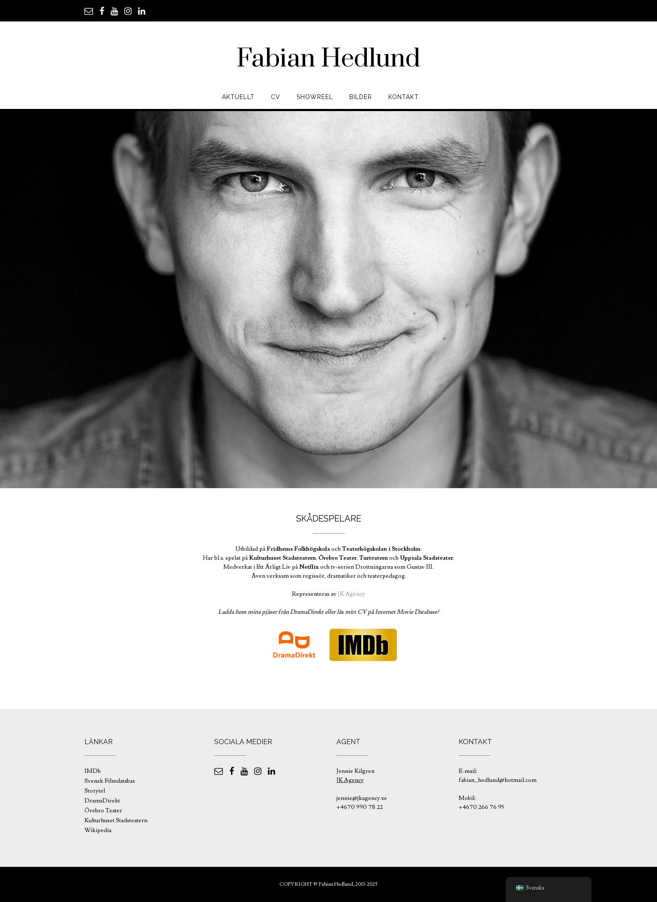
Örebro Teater (103, 811)
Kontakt (403, 97)
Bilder (360, 97)
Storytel (94, 791)
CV (275, 97)
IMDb (92, 771)
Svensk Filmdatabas (109, 781)
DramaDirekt (102, 801)
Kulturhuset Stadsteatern (115, 820)
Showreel (315, 97)
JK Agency (351, 594)
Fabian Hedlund (328, 59)
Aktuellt (238, 97)
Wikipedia (97, 830)
